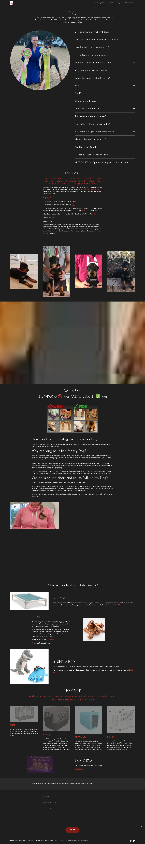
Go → (76, 201)
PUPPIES (110, 3)
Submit (72, 830)
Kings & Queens (99, 3)
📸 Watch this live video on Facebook (90, 189)
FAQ (118, 3)
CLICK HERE (116, 605)
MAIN (89, 3)
